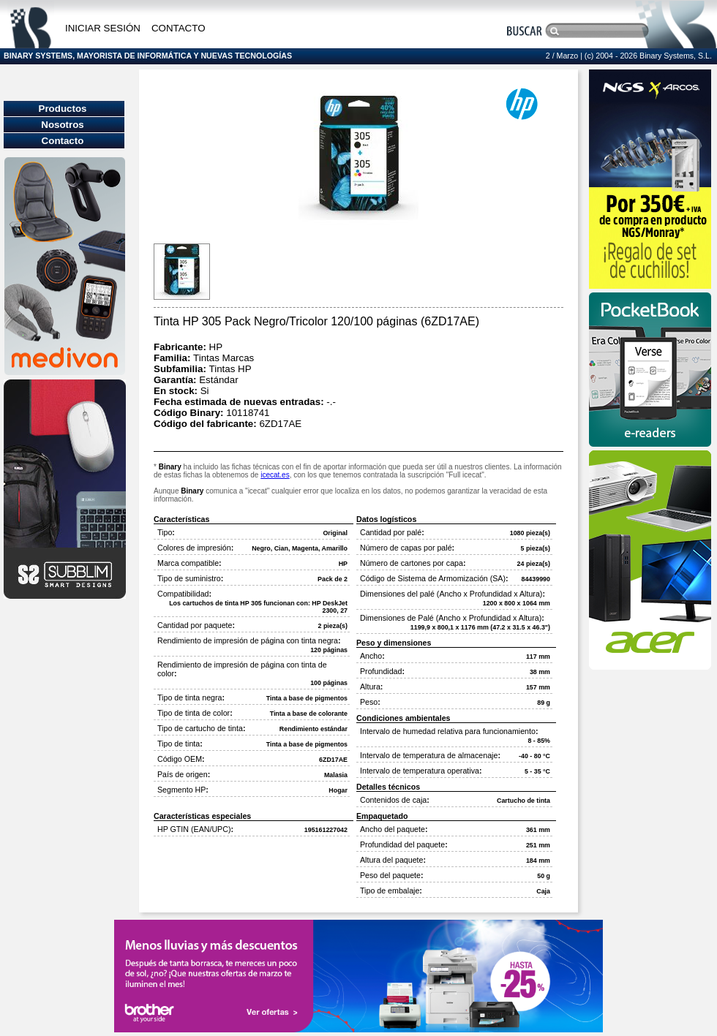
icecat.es (274, 475)
